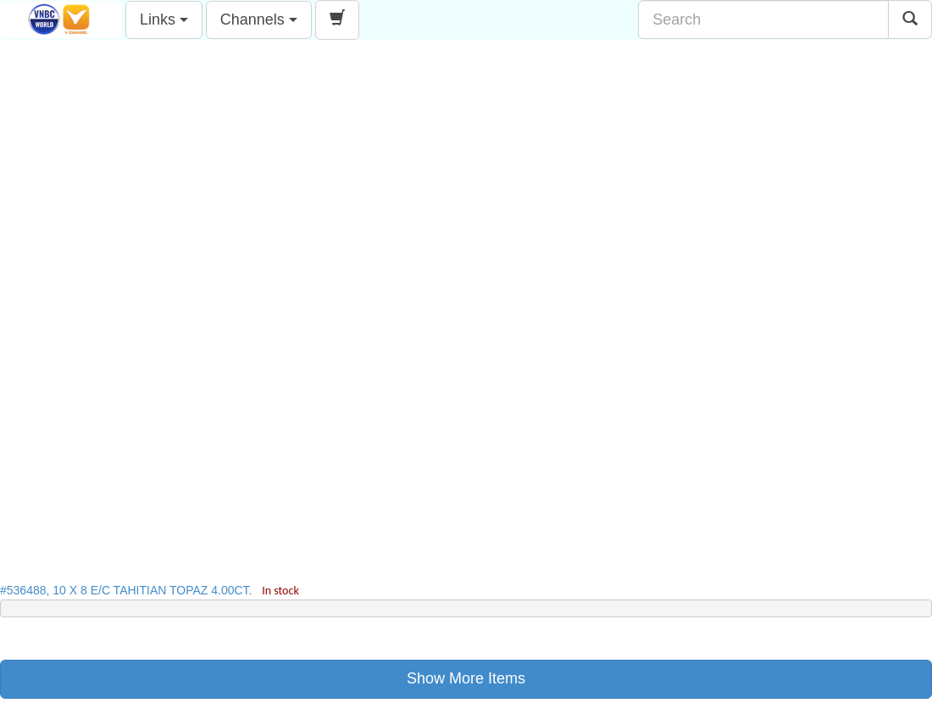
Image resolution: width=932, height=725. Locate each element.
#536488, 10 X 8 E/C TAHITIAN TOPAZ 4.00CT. (149, 590)
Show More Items (466, 678)
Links (164, 19)
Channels (258, 19)
